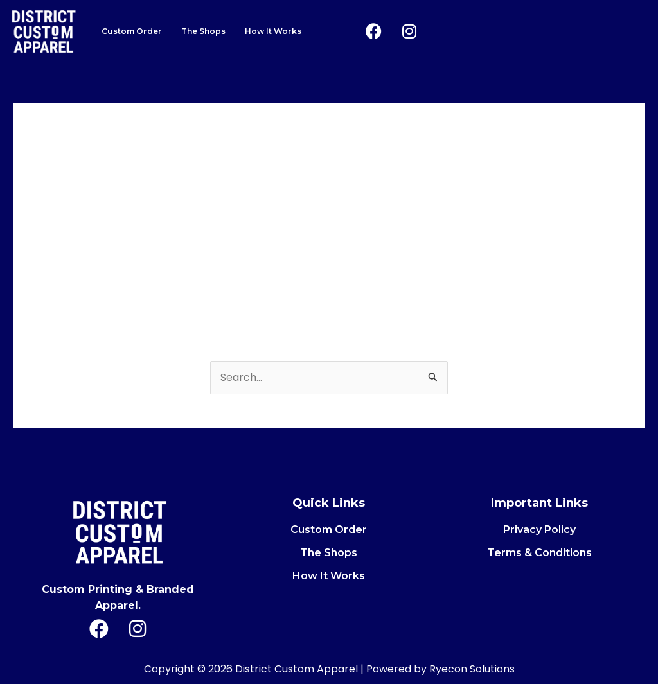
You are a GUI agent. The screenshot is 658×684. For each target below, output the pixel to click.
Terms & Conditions (539, 553)
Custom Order (131, 31)
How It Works (271, 31)
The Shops (202, 31)
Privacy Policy (539, 529)
